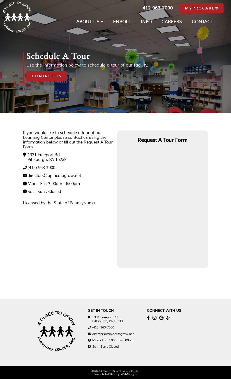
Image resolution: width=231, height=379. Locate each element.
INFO (146, 22)
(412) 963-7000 (41, 167)
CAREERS (172, 22)
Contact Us (47, 76)
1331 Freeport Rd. (44, 154)
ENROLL (122, 22)
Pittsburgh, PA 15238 (47, 159)
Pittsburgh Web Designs (122, 374)
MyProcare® (202, 8)
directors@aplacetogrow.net (54, 175)
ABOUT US (89, 22)
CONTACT (202, 22)
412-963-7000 (158, 8)
